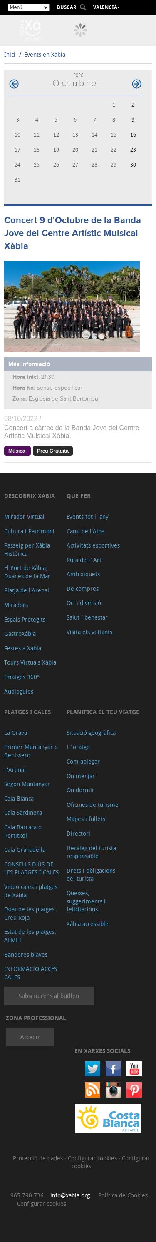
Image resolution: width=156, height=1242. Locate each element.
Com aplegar (83, 761)
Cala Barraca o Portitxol (23, 831)
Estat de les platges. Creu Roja (30, 913)
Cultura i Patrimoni (29, 531)
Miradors (16, 605)
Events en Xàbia (44, 54)
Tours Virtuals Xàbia (30, 662)
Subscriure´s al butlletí (49, 996)
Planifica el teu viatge (103, 712)
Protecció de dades (38, 1158)
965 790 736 (27, 1195)
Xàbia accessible (88, 924)
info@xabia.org (70, 1195)
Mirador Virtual (24, 516)
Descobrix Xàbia (29, 496)
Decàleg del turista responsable (91, 852)
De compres (83, 588)
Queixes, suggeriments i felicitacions (86, 901)
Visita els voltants (89, 632)
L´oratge (78, 747)
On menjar (81, 776)
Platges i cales (27, 712)
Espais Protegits (24, 619)
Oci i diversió (84, 603)
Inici (9, 54)
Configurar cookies (93, 1158)
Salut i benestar (87, 617)
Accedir (30, 1037)
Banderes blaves (25, 954)
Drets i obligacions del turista (91, 874)
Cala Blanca (19, 798)
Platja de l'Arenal (26, 590)
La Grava (15, 733)
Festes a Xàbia (22, 648)
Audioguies (18, 691)
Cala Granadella (24, 850)
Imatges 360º (21, 677)
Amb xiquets (83, 574)
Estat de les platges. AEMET (30, 936)
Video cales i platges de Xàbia (30, 891)
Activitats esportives (93, 545)
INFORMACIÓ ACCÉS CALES (30, 973)
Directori (78, 833)
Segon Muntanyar (27, 784)
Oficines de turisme (93, 805)
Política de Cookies (123, 1195)
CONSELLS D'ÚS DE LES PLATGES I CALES (31, 868)
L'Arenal (15, 770)
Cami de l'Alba (85, 531)
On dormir (80, 790)
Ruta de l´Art (84, 560)
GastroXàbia (20, 633)
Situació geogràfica (91, 733)
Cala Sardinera (23, 812)
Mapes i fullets (86, 819)
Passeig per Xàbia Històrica (27, 549)
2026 (78, 75)
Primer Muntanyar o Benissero (31, 751)
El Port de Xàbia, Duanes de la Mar (27, 572)
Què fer (79, 496)
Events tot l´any (88, 516)
